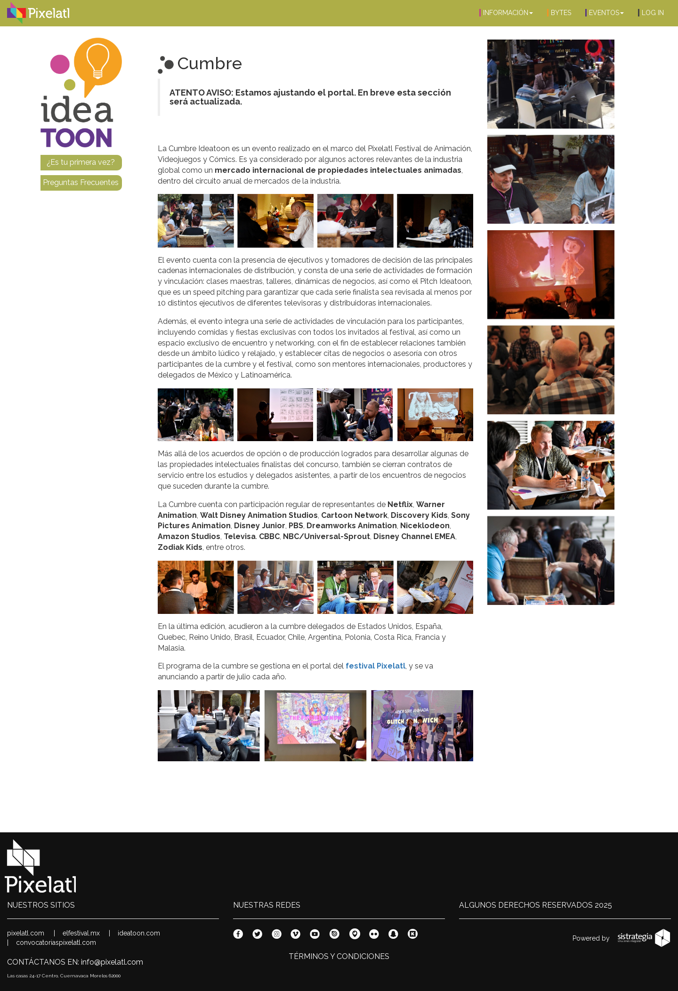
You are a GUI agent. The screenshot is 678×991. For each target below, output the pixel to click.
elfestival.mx (81, 933)
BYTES (559, 12)
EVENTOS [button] (604, 12)
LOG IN (651, 12)
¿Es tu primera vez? (81, 162)
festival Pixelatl (375, 665)
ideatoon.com (139, 933)
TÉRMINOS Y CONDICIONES (339, 956)
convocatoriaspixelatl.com (56, 942)
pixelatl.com (25, 933)
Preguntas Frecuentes (81, 182)
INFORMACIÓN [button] (506, 12)
